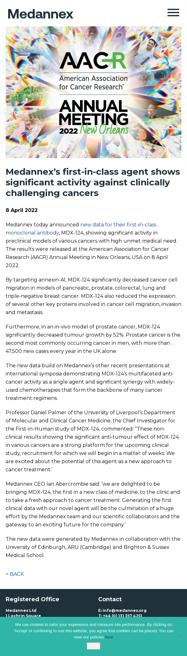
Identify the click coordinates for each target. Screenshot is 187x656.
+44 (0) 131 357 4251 (122, 615)
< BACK (15, 574)
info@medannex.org (125, 610)
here (109, 637)
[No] (179, 636)
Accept (93, 645)
